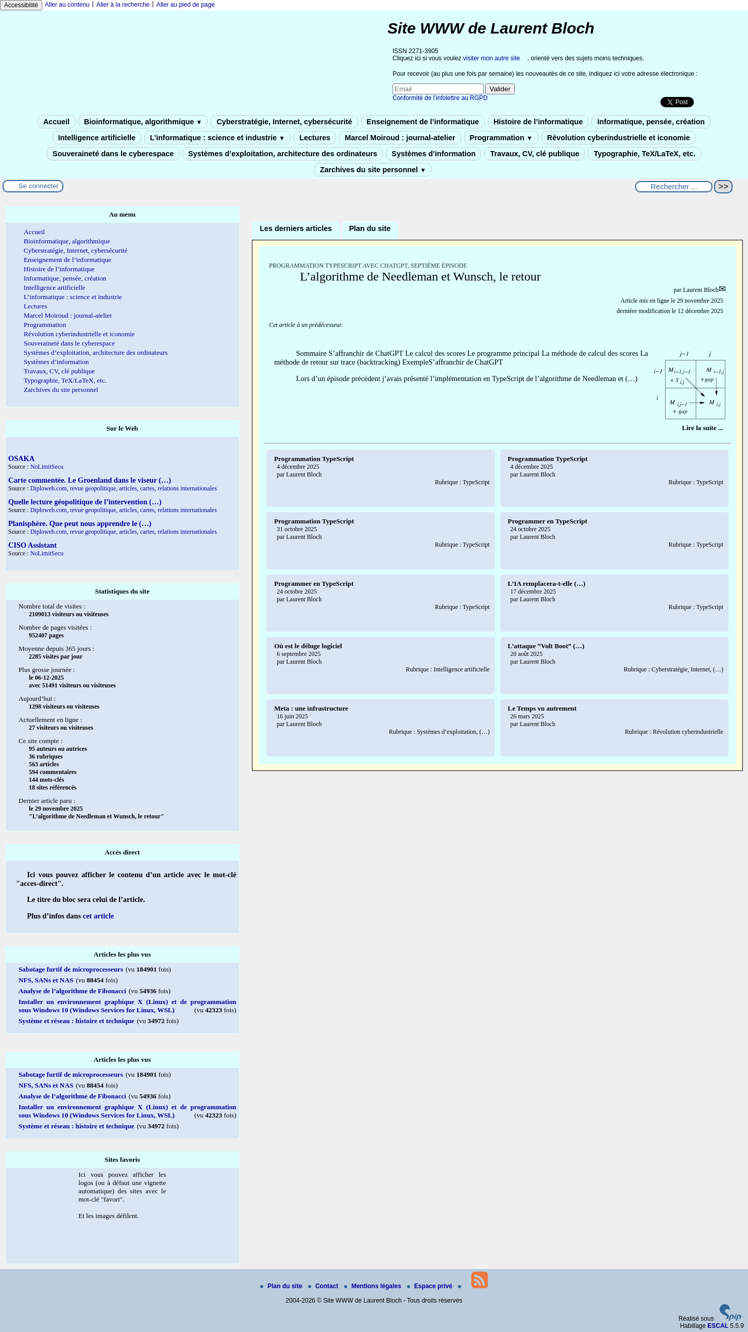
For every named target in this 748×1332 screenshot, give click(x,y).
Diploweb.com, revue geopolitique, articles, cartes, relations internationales (123, 488)
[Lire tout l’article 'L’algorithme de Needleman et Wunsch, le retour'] (702, 428)
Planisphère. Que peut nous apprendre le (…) (79, 523)
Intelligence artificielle (96, 138)
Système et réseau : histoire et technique (76, 1021)
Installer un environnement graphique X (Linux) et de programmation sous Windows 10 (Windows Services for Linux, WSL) (127, 1006)
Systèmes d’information (433, 154)
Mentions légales (373, 1286)
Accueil (56, 122)
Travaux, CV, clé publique (534, 154)
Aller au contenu (67, 4)
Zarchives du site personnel (373, 170)
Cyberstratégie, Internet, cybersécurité (284, 122)
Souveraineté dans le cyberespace (113, 154)
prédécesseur (325, 324)
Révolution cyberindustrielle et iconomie (618, 138)
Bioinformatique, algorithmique (143, 122)
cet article (98, 916)
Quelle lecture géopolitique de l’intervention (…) (85, 502)
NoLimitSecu (47, 466)
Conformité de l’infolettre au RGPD (440, 98)
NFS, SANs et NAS (46, 980)
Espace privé (430, 1286)
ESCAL (717, 1325)
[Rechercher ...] (673, 186)
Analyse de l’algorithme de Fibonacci (72, 991)
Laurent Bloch (701, 289)
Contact (324, 1286)
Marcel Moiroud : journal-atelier (400, 138)
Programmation (501, 138)
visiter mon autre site (491, 58)
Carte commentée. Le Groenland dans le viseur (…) (89, 480)
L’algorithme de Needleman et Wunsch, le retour (420, 276)
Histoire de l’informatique (538, 122)
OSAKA (21, 458)
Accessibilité (21, 5)
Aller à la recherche (122, 4)
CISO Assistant (32, 545)
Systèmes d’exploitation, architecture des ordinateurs (282, 154)
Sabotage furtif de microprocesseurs (71, 969)
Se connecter (39, 186)
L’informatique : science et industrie (217, 138)
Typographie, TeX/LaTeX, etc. (644, 154)
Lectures (314, 138)
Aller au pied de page (185, 4)
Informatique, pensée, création (651, 122)
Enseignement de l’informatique (423, 122)
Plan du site (282, 1286)
